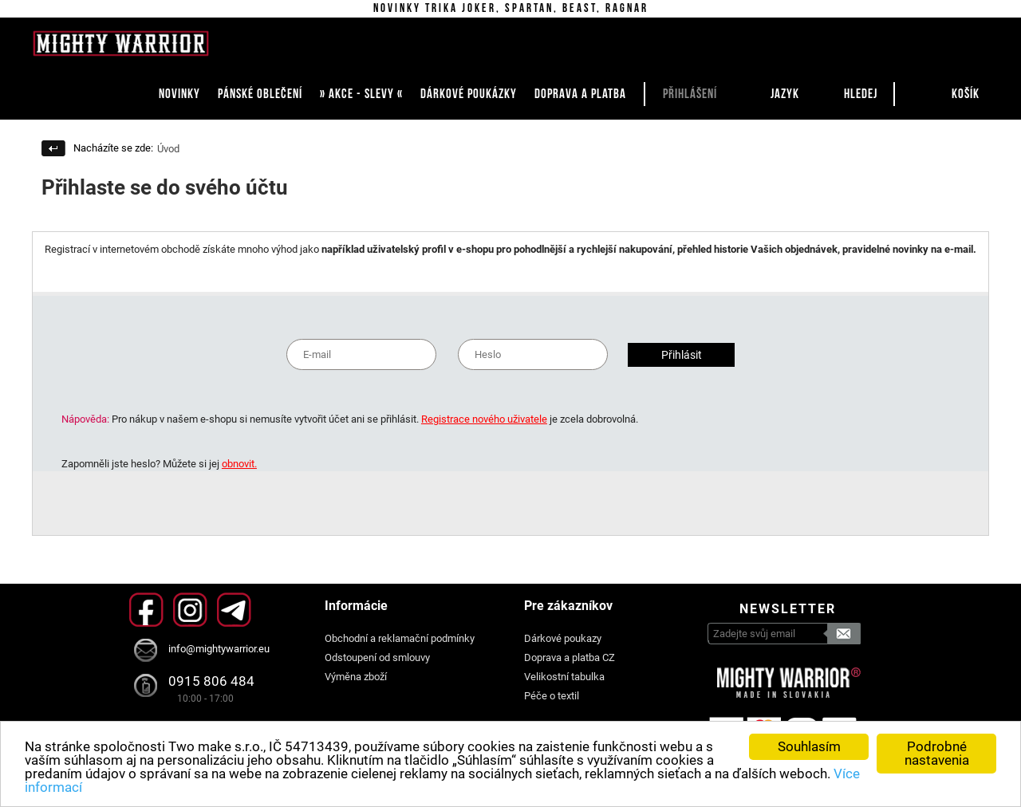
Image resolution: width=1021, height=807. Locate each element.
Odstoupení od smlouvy (377, 657)
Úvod (168, 149)
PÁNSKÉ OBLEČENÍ (260, 94)
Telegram (234, 610)
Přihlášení (690, 94)
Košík (966, 94)
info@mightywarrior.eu (219, 649)
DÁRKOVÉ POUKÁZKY (468, 94)
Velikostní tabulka (564, 677)
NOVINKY (179, 94)
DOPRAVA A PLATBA (580, 94)
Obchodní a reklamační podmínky (400, 638)
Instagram (190, 610)
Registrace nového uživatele (484, 419)
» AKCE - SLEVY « (361, 94)
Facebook (146, 610)
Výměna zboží (356, 677)
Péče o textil (551, 696)
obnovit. (239, 464)
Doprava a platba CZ (569, 657)
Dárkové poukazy (562, 638)
